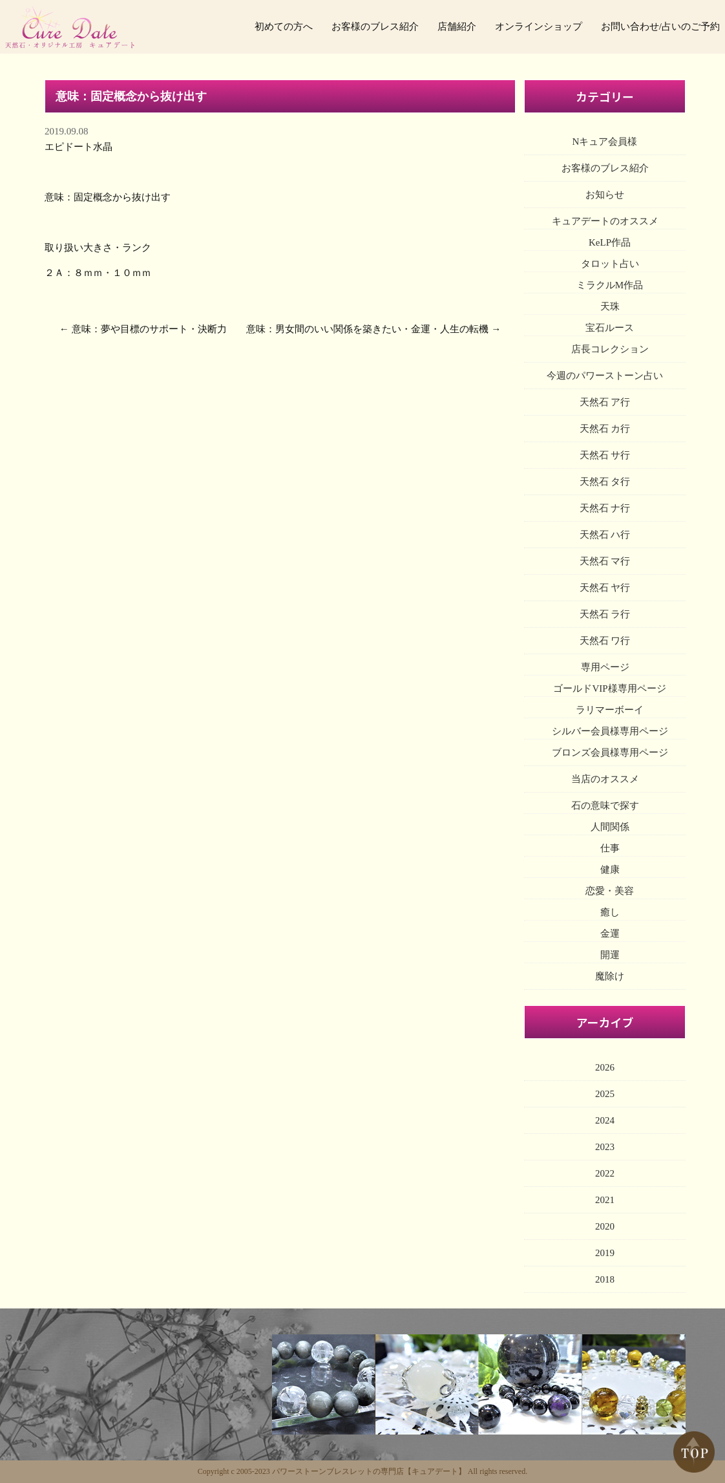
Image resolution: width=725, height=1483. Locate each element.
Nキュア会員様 (605, 141)
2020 (605, 1226)
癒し (610, 912)
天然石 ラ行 (605, 614)
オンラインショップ (538, 26)
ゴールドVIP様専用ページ (609, 688)
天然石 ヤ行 (605, 587)
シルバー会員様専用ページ (610, 731)
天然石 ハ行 (605, 534)
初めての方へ (284, 26)
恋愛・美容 (609, 891)
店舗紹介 (456, 26)
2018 (605, 1279)
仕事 (610, 848)
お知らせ (604, 194)
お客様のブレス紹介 (375, 26)
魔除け (609, 976)
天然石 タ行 (605, 481)
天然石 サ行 (605, 455)
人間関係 (610, 827)
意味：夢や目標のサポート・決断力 (149, 329)
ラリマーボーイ (610, 710)
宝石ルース (609, 328)
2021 (605, 1200)
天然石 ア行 (605, 402)
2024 (605, 1120)
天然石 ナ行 (605, 508)
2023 (605, 1147)
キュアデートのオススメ (605, 221)
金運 (610, 933)
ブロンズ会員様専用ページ (610, 752)
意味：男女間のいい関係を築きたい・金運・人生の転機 (367, 329)
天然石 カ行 (605, 428)
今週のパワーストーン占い (605, 375)
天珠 (610, 306)
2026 (605, 1067)
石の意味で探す (605, 805)
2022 (605, 1173)
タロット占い (610, 264)
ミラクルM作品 (609, 285)
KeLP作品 (610, 242)
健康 (610, 869)
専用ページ (605, 667)
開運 (610, 955)
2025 (605, 1094)
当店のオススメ (605, 779)
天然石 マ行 (605, 561)
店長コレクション (610, 349)
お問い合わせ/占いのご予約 (660, 26)
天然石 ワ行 (605, 640)
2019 (605, 1253)
